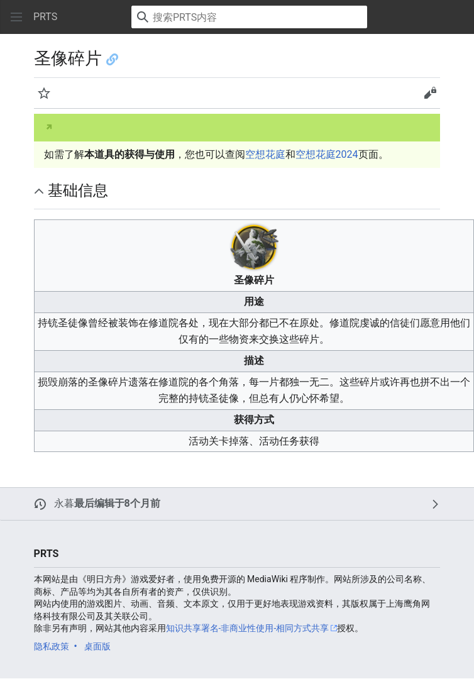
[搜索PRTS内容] (249, 17)
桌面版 (97, 646)
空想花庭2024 (326, 154)
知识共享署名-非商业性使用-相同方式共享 (247, 628)
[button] (16, 17)
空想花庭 (265, 154)
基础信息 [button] (78, 190)
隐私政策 (51, 646)
